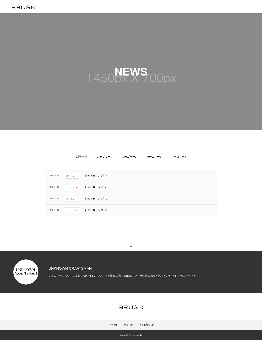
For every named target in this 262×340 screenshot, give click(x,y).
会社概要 (112, 325)
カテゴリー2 (129, 156)
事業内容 (128, 325)
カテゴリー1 (104, 156)
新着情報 (81, 156)
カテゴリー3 (153, 156)
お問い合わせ (147, 325)
